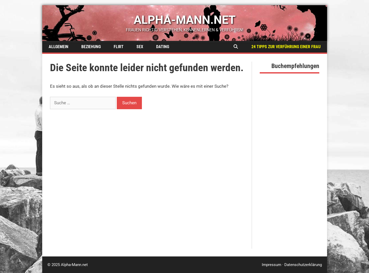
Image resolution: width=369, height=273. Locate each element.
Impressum (271, 264)
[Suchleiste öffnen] (236, 47)
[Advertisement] (289, 171)
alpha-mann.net (185, 20)
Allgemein (58, 46)
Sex (139, 46)
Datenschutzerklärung (303, 264)
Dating (162, 46)
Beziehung (91, 46)
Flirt (119, 46)
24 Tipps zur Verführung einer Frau (286, 46)
